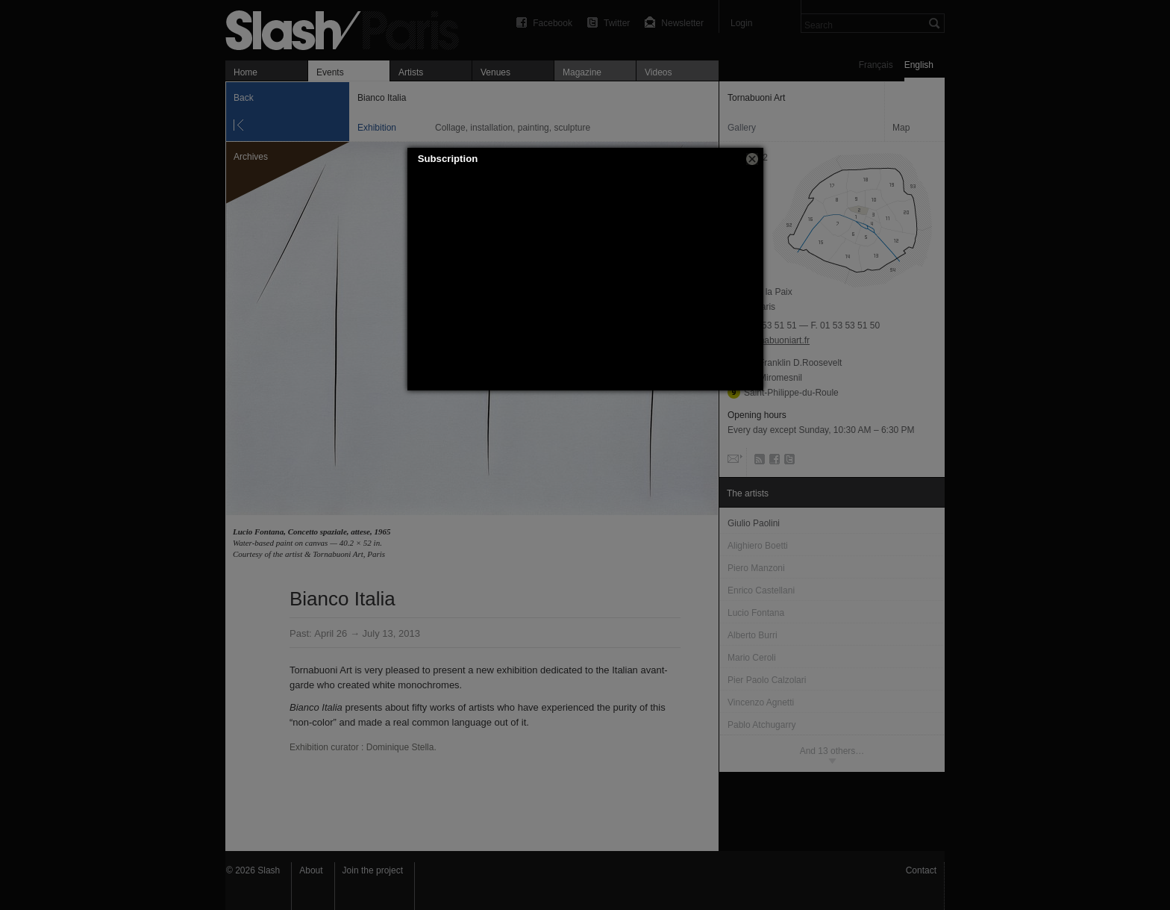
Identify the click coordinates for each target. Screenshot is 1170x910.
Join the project (372, 870)
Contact (921, 870)
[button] (752, 159)
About (310, 870)
